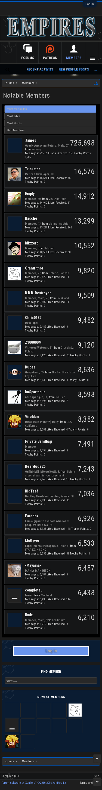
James (30, 140)
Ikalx (29, 615)
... (95, 69)
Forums (27, 58)
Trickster (32, 169)
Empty (30, 193)
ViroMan (32, 416)
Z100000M (33, 342)
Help (96, 776)
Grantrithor (34, 268)
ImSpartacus (35, 392)
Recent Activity (39, 69)
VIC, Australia (57, 199)
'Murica (60, 397)
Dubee (30, 367)
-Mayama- (33, 565)
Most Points (14, 123)
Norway (36, 149)
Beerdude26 (35, 466)
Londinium (58, 620)
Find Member (51, 672)
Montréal (46, 595)
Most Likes (13, 116)
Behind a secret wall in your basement (50, 473)
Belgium (49, 248)
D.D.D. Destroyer (38, 293)
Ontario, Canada (59, 273)
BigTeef (31, 491)
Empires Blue (11, 776)
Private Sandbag (38, 441)
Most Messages (17, 109)
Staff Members (16, 130)
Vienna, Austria (59, 223)
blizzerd (32, 243)
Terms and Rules (90, 783)
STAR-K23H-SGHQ (35, 550)
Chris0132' (33, 317)
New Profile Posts (73, 69)
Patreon (50, 58)
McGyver (32, 540)
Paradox (31, 516)
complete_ (33, 590)
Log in (89, 4)
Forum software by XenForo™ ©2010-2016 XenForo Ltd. (34, 783)
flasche (31, 218)
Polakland (63, 298)
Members (74, 58)
